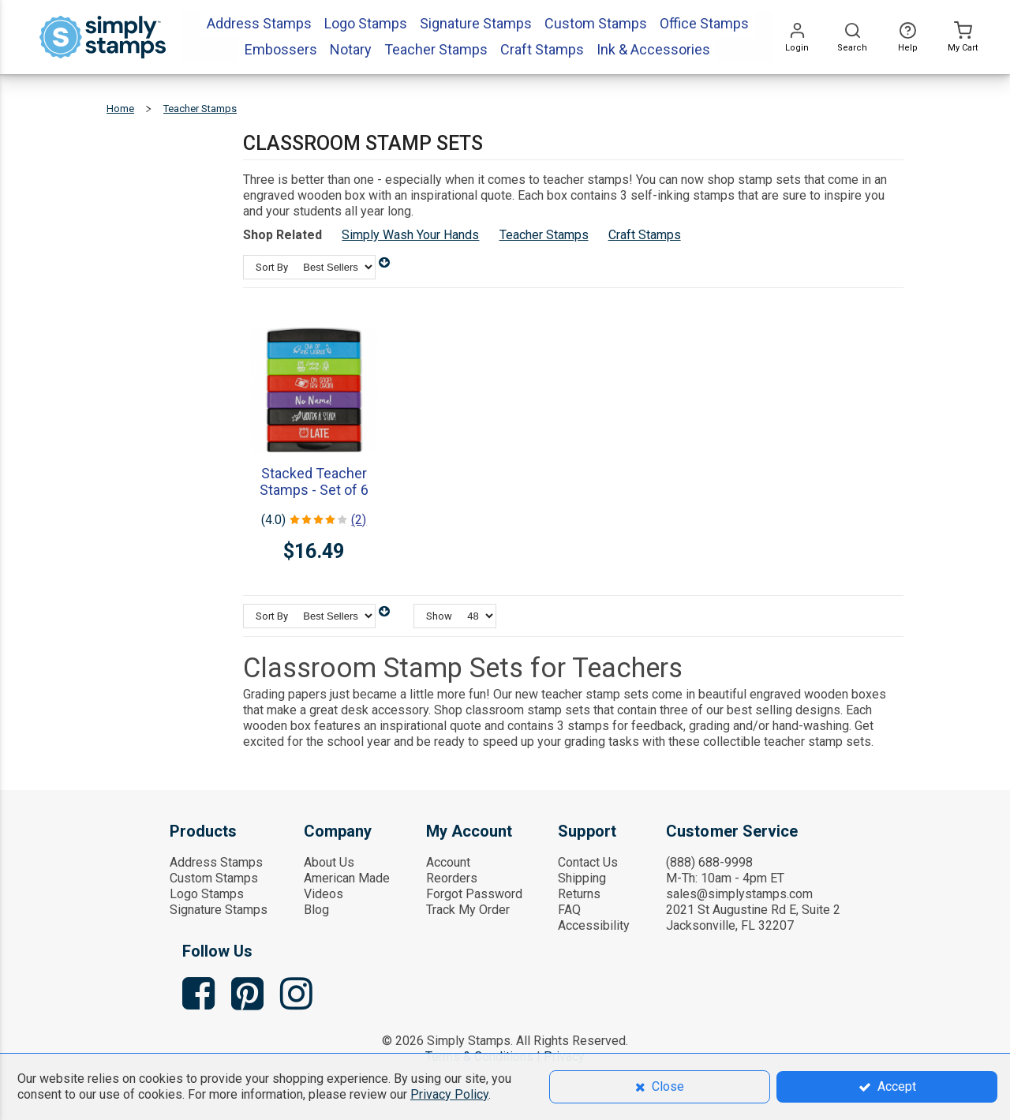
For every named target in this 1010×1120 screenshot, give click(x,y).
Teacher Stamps (544, 234)
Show (439, 616)
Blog (316, 909)
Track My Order (468, 909)
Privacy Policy (449, 1094)
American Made (347, 878)
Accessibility (594, 925)
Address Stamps (216, 862)
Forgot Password (474, 893)
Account (448, 862)
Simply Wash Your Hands (410, 234)
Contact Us (588, 862)
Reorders (451, 878)
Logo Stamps (207, 893)
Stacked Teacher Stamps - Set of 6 (314, 481)
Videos (323, 893)
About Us (329, 862)
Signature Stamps (218, 909)
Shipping (582, 878)
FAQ (569, 909)
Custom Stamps (214, 878)
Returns (579, 893)
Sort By (272, 267)
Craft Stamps (644, 234)
